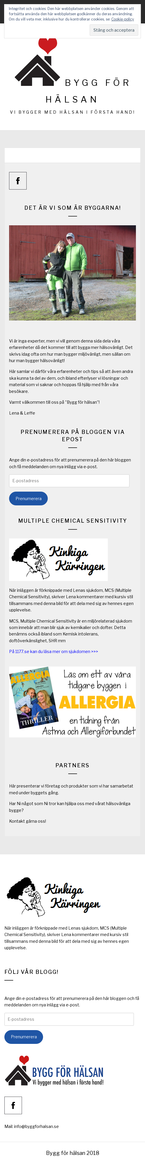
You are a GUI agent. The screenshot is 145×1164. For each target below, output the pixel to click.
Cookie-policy (122, 19)
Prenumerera (29, 498)
